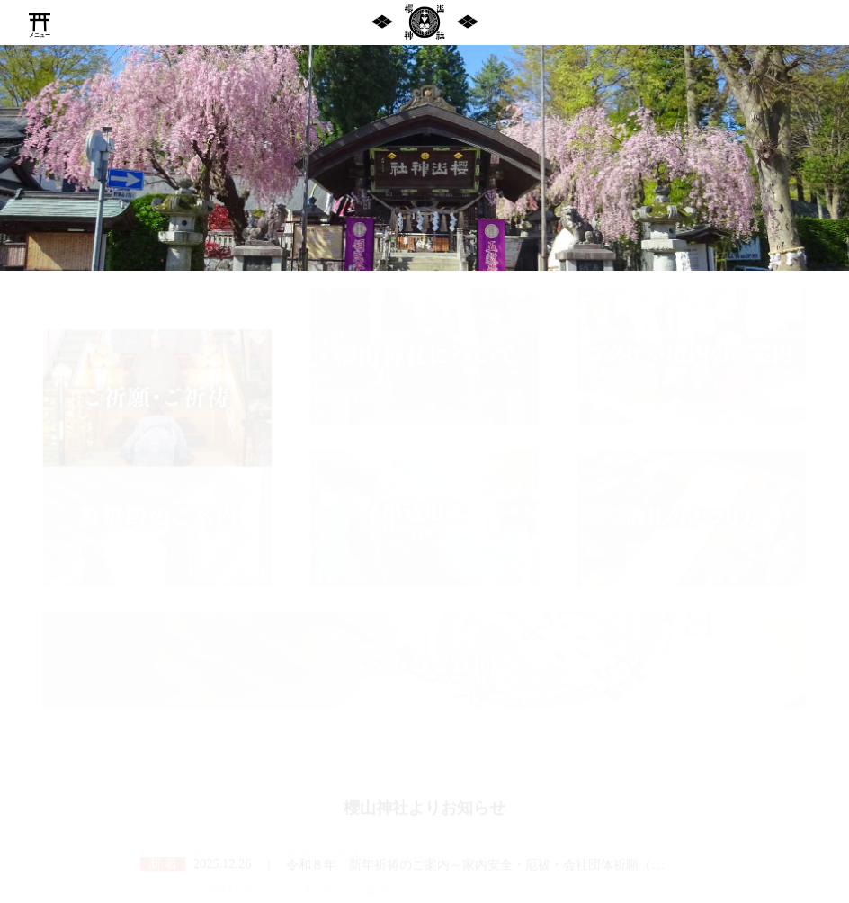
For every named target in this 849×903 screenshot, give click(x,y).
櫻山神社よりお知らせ (424, 790)
